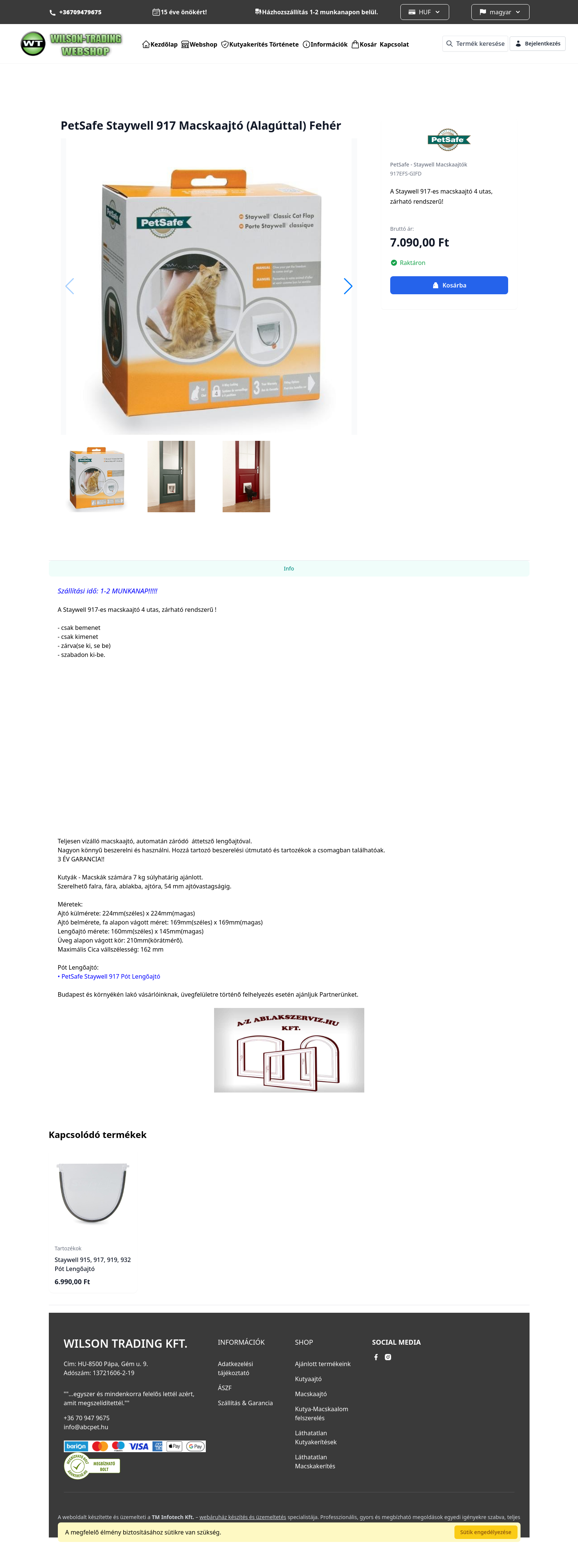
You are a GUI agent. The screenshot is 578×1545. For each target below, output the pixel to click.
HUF (424, 12)
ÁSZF (224, 1388)
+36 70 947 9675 (87, 1418)
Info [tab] (289, 568)
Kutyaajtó (308, 1379)
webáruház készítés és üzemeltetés (242, 1517)
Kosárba (449, 285)
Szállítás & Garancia (245, 1403)
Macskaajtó (311, 1394)
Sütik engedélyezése (486, 1532)
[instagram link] (388, 1357)
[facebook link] (376, 1357)
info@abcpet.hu (86, 1427)
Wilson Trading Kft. (126, 1343)
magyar (500, 12)
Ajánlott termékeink (322, 1364)
